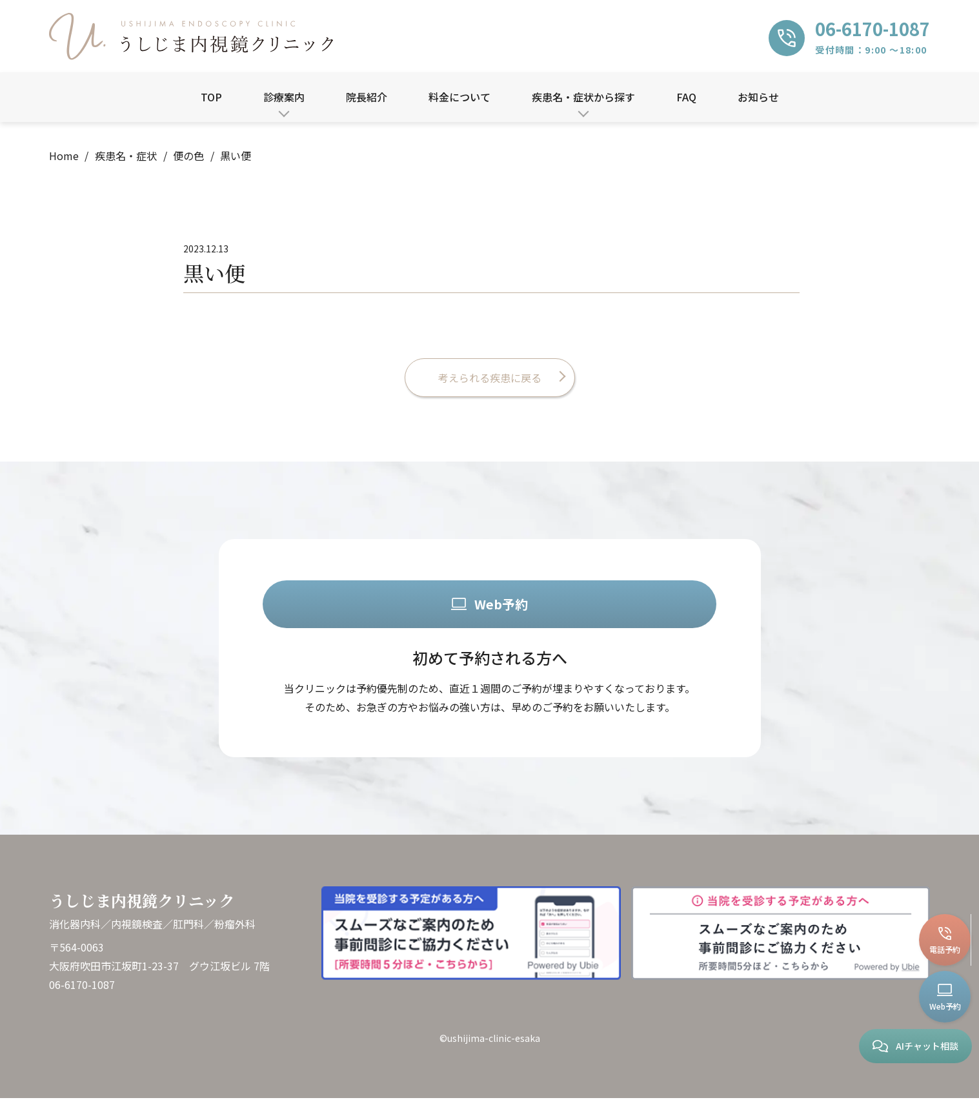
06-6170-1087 (82, 986)
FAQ (686, 97)
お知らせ (758, 97)
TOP (211, 97)
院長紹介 (366, 97)
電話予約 (945, 941)
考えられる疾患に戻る (489, 377)
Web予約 (489, 604)
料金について (459, 97)
